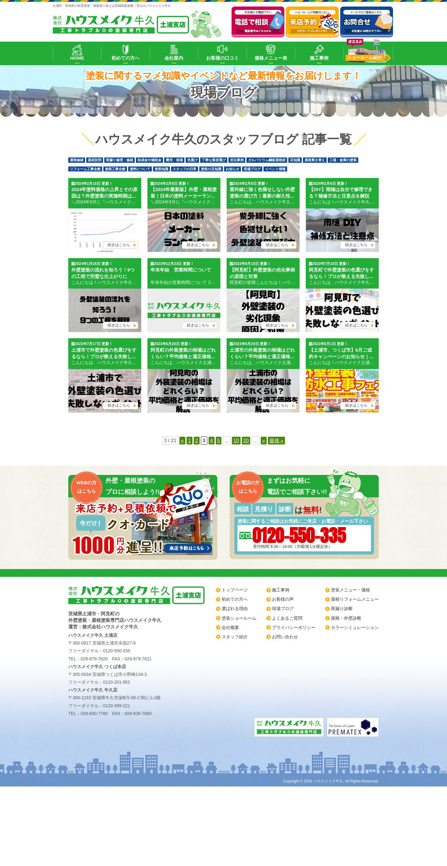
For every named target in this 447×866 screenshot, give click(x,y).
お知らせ (232, 169)
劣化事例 (237, 160)
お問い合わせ (285, 636)
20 (246, 440)
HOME (77, 58)
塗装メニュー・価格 (350, 589)
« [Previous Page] (182, 440)
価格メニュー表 (271, 58)
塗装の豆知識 (211, 169)
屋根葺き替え (315, 160)
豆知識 (295, 160)
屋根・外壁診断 (346, 618)
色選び (192, 160)
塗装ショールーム (239, 618)
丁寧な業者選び (214, 160)
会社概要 (230, 627)
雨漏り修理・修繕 (119, 160)
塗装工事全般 (115, 169)
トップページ (235, 589)
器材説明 (95, 160)
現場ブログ (252, 169)
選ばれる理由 (235, 608)
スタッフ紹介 (235, 636)
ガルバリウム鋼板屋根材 (267, 160)
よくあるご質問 (287, 618)
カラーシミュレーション (355, 627)
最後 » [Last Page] (276, 440)
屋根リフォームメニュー (355, 599)
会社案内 (174, 58)
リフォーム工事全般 (85, 169)
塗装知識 (161, 169)
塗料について (140, 169)
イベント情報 (275, 169)
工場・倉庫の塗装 (343, 160)
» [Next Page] (263, 440)
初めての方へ (125, 58)
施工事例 (319, 58)
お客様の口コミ (222, 58)
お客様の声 (283, 599)
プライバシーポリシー (293, 627)
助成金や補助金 (149, 160)
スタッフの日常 (184, 169)
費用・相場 (174, 160)
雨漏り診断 (342, 608)
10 (236, 440)
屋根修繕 (77, 160)
